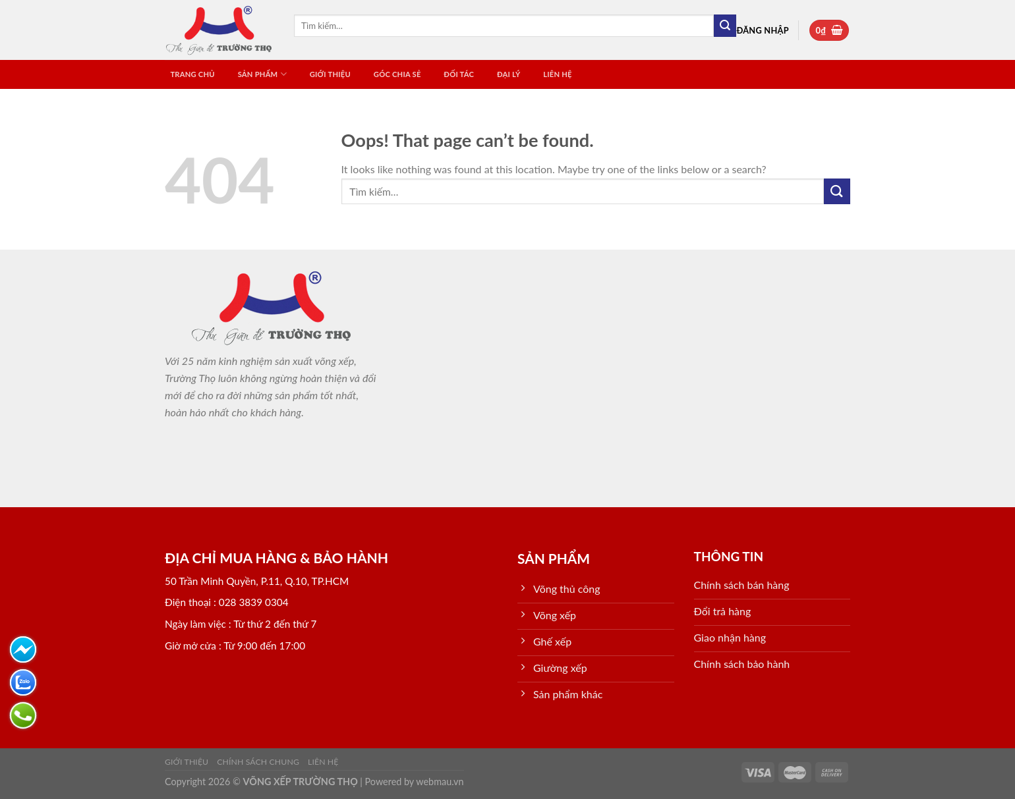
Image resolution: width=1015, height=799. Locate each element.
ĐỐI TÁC (459, 74)
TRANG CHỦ (192, 74)
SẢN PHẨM (262, 74)
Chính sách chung (258, 762)
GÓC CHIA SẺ (397, 74)
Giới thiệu (330, 74)
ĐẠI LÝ (509, 74)
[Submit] (725, 25)
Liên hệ (557, 74)
